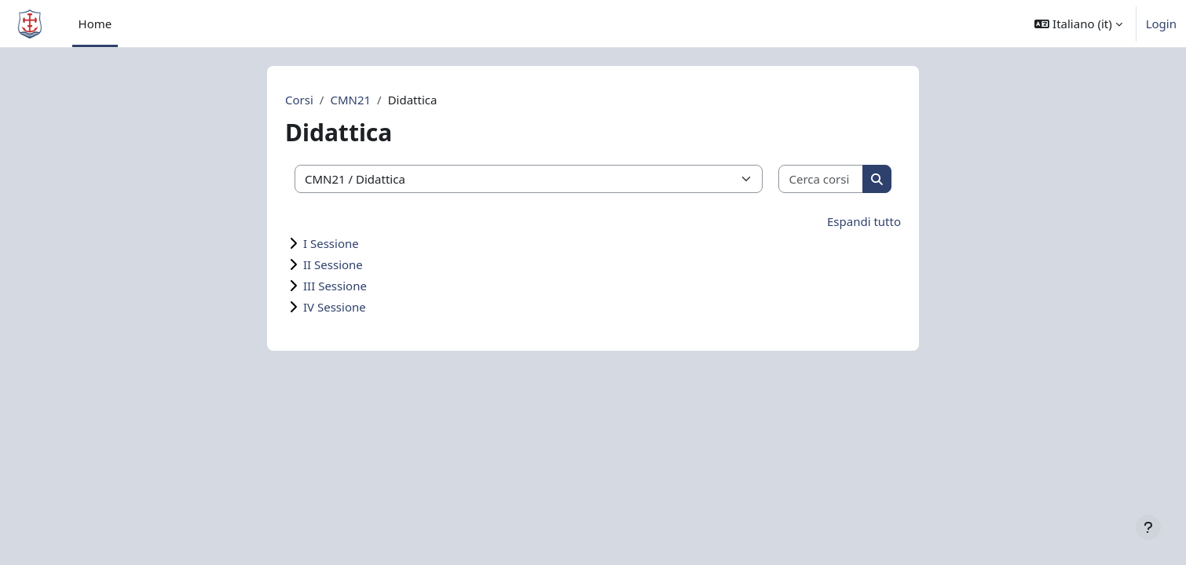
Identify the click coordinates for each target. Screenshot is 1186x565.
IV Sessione (334, 307)
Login (1161, 23)
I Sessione (331, 243)
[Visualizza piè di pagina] (1148, 527)
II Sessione (333, 264)
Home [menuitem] (95, 23)
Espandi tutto (864, 221)
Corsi (299, 100)
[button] (1078, 23)
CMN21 (350, 100)
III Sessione (335, 285)
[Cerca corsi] (821, 179)
